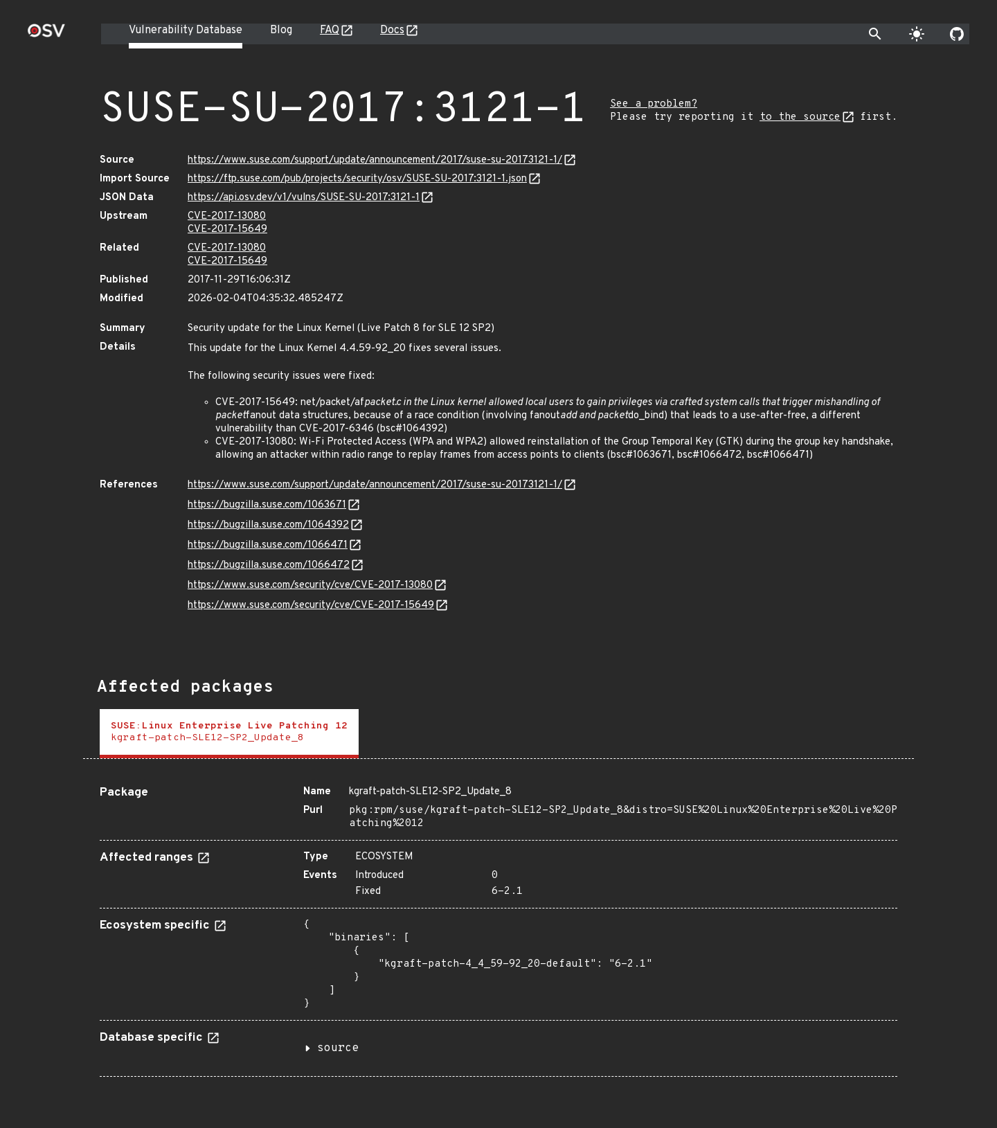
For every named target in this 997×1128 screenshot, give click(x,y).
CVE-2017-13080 (227, 216)
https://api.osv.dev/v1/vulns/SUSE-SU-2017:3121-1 (304, 197)
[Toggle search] (875, 34)
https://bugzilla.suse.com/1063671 (267, 505)
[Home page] (46, 35)
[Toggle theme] (917, 34)
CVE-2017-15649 (227, 229)
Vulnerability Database (185, 30)
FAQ (329, 30)
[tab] (229, 733)
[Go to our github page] (957, 34)
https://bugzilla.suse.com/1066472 (269, 565)
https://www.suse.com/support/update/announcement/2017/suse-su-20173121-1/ (375, 160)
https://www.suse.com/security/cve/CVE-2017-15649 (311, 605)
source (338, 1048)
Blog (281, 30)
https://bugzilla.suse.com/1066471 (268, 545)
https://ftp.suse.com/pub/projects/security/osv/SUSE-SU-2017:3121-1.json (357, 179)
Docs (392, 30)
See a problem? (653, 104)
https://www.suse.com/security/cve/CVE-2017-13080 (310, 585)
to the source (800, 117)
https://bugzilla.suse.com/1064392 (268, 525)
